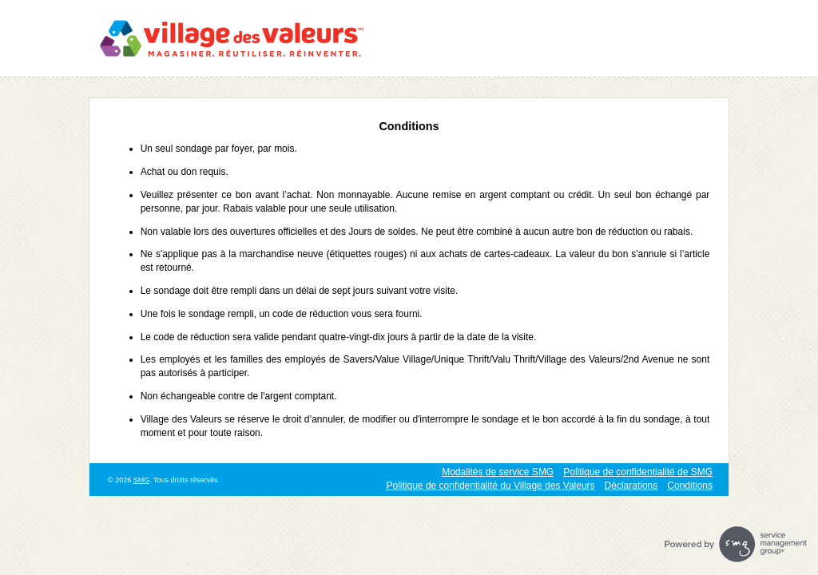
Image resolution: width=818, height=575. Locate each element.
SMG (141, 480)
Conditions (690, 485)
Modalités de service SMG (498, 472)
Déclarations (631, 485)
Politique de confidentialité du (491, 485)
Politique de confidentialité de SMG (638, 472)
